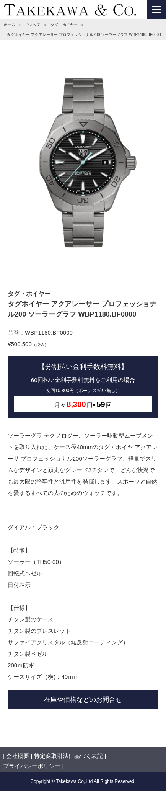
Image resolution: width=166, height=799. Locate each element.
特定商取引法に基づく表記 (68, 756)
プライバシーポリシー (31, 766)
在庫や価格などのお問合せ (83, 699)
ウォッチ (33, 25)
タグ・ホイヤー (63, 25)
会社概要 (17, 756)
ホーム (9, 25)
